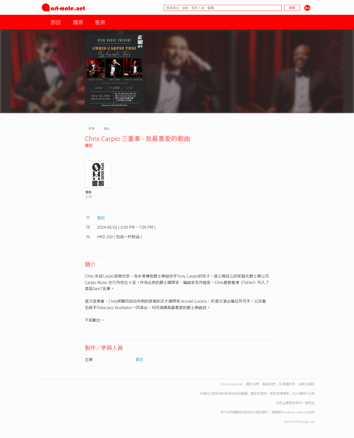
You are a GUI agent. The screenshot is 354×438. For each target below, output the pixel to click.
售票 (100, 22)
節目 (56, 22)
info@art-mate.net (294, 412)
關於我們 (252, 384)
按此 (311, 402)
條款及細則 (307, 384)
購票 (78, 22)
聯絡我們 (269, 384)
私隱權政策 (287, 384)
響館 (89, 145)
